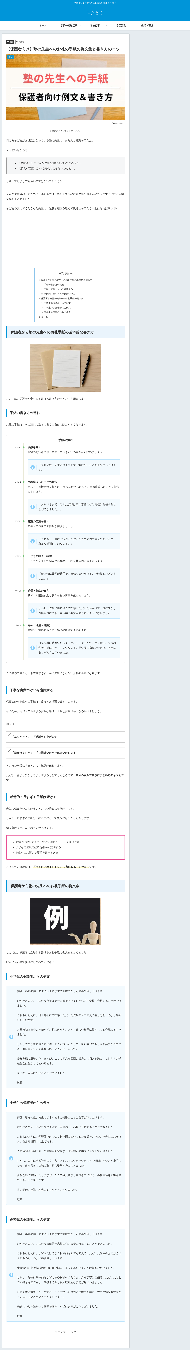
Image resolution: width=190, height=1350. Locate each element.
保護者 (20, 42)
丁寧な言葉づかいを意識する (57, 289)
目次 (61, 273)
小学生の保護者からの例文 (56, 304)
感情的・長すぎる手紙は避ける (59, 294)
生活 (10, 42)
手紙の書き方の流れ (53, 285)
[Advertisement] (65, 242)
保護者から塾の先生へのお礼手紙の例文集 (62, 299)
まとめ (43, 318)
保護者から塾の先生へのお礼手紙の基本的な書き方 (66, 280)
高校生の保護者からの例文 (56, 313)
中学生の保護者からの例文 (56, 309)
